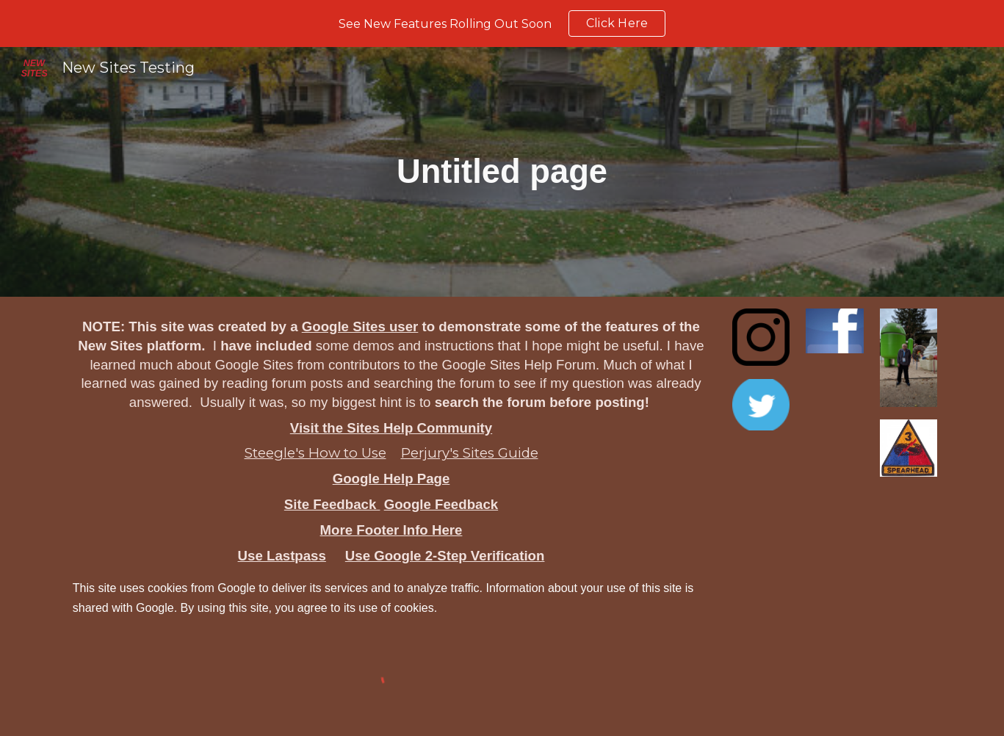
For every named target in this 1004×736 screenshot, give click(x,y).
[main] (502, 172)
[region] (502, 23)
